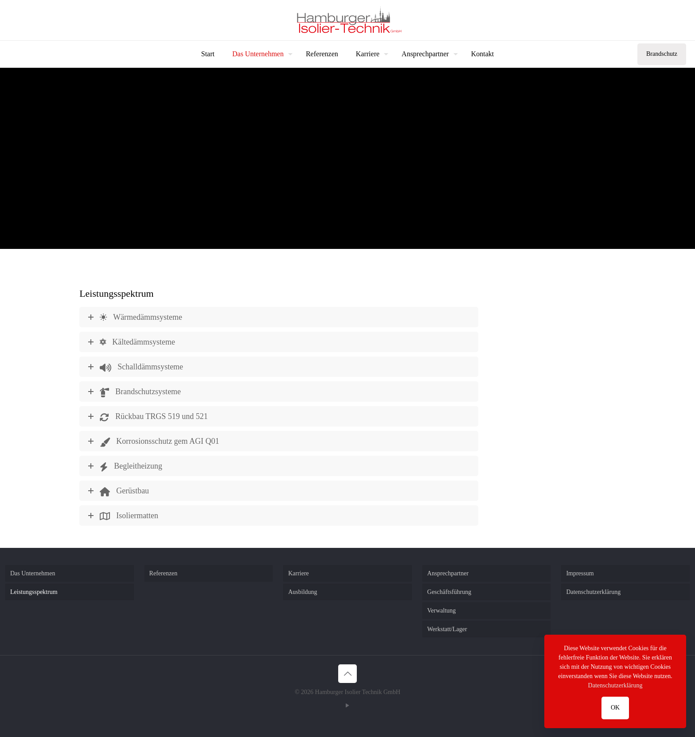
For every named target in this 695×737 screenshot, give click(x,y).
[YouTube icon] (347, 705)
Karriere (298, 573)
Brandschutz (661, 53)
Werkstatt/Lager (447, 629)
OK (615, 707)
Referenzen (163, 573)
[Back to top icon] (347, 673)
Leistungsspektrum (34, 592)
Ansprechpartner (448, 573)
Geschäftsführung (449, 592)
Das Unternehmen (32, 573)
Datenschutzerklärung (593, 592)
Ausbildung (302, 592)
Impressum (579, 573)
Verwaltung (441, 610)
